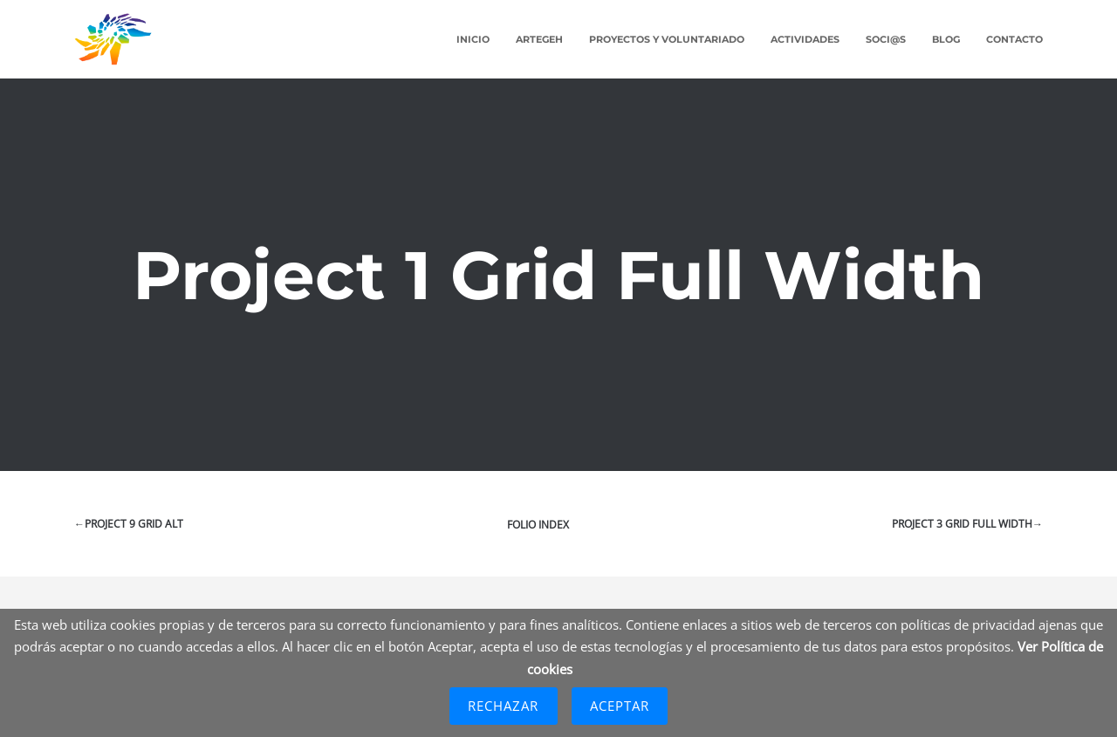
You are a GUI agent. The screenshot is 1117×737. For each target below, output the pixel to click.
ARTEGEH (539, 39)
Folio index (538, 524)
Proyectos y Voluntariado (666, 39)
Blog (946, 39)
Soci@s (886, 39)
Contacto (1014, 39)
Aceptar (620, 705)
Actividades (805, 39)
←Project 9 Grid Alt (128, 523)
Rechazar (503, 705)
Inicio (473, 39)
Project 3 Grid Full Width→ (967, 523)
